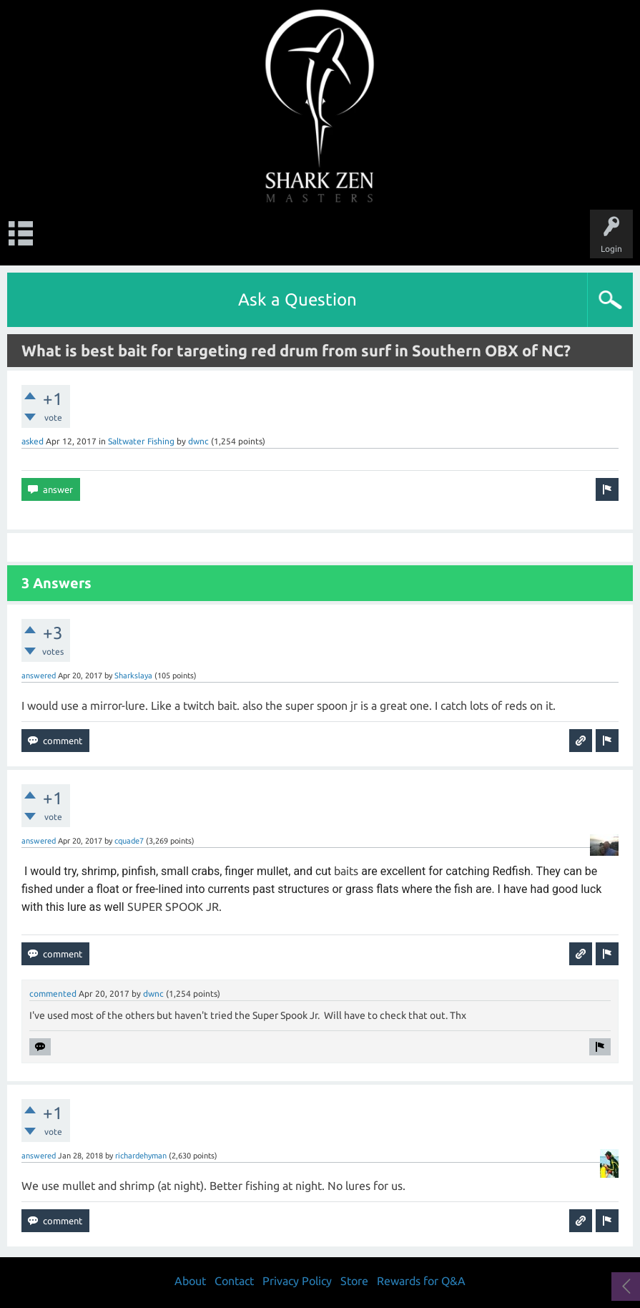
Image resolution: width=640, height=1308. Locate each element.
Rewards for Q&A (421, 1280)
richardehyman (141, 1155)
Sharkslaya (133, 675)
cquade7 (129, 840)
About (190, 1280)
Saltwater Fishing (141, 441)
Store (354, 1280)
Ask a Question (297, 299)
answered (38, 675)
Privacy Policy (297, 1280)
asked (32, 441)
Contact (234, 1280)
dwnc (198, 441)
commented (53, 993)
